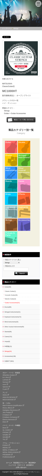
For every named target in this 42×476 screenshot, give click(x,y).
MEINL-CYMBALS (10, 450)
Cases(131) (8, 336)
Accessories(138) (10, 356)
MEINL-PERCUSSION (11, 452)
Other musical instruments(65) (14, 326)
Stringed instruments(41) (12, 312)
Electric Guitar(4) (10, 299)
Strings (15, 28)
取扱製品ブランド (20, 463)
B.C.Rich (7, 377)
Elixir (5, 422)
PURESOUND (9, 457)
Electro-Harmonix (10, 419)
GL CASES (7, 430)
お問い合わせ (21, 467)
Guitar (6, 113)
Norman (6, 382)
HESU (6, 395)
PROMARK (8, 455)
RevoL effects (8, 408)
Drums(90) (7, 307)
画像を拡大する (7, 79)
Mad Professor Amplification (13, 405)
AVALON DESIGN (10, 397)
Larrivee (6, 380)
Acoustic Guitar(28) (11, 295)
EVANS (6, 445)
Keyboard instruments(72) (12, 317)
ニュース (12, 465)
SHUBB (6, 437)
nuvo (5, 384)
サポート (21, 465)
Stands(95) (8, 331)
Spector (6, 387)
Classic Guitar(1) (10, 291)
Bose (5, 428)
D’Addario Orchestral (11, 417)
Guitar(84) (7, 287)
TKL (5, 439)
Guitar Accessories (18, 113)
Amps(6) (7, 341)
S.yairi (6, 389)
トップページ (7, 28)
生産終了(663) (9, 361)
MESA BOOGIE (9, 400)
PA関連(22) (8, 346)
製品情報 (32, 463)
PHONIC (7, 432)
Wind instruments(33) (11, 322)
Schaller (6, 435)
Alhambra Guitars (10, 375)
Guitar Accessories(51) (12, 302)
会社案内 (29, 465)
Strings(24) (8, 351)
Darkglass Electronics (11, 410)
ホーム (9, 463)
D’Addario (7, 415)
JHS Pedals (8, 412)
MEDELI (6, 447)
